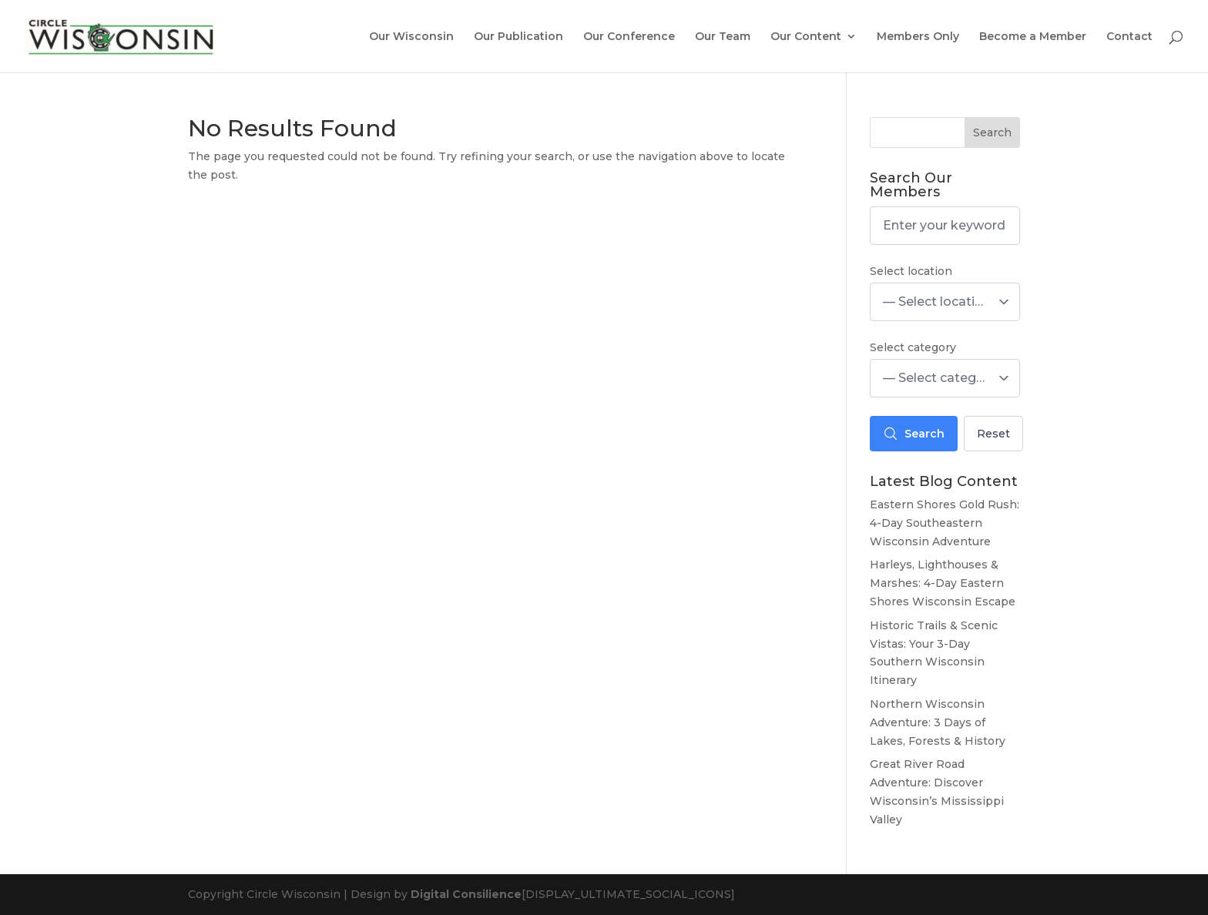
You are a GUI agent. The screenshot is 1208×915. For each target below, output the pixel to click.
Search (992, 132)
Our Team (722, 37)
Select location (911, 271)
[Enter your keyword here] (945, 225)
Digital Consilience (466, 894)
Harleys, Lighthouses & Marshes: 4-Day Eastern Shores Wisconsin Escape (942, 583)
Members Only (918, 37)
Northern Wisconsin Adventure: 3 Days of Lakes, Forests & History (937, 722)
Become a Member (1032, 37)
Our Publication (518, 37)
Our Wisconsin (411, 37)
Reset (993, 434)
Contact (1129, 37)
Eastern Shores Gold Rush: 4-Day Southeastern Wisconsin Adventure (944, 523)
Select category (913, 347)
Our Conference (629, 37)
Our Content (805, 37)
